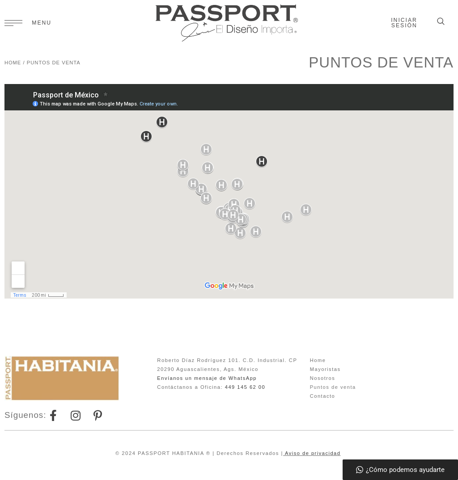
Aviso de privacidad (312, 453)
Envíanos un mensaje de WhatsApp (207, 378)
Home (318, 360)
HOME (12, 62)
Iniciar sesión (404, 23)
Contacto (322, 396)
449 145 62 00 (245, 387)
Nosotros (322, 378)
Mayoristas (325, 369)
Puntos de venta (333, 387)
